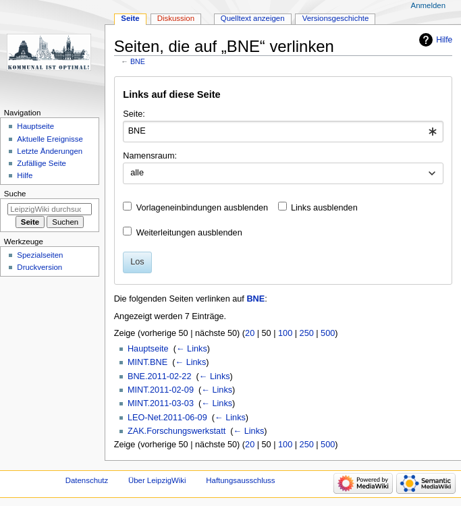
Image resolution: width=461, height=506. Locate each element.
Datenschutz (87, 480)
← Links (191, 349)
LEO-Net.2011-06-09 (167, 417)
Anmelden (428, 5)
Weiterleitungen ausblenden (189, 232)
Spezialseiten (40, 255)
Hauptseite (148, 349)
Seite (130, 18)
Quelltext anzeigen (253, 18)
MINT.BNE (147, 362)
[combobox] (283, 131)
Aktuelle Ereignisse (49, 139)
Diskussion (175, 18)
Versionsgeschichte (335, 18)
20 (249, 333)
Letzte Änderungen (49, 151)
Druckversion (39, 267)
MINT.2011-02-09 (161, 390)
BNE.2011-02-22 (160, 376)
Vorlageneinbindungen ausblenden (202, 208)
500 (328, 333)
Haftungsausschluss (240, 480)
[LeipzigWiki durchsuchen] (49, 209)
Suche (15, 194)
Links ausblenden (324, 208)
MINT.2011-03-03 (161, 403)
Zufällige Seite (41, 163)
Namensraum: (150, 156)
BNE (137, 61)
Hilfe (444, 40)
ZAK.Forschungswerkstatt (176, 431)
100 (285, 333)
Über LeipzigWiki (157, 480)
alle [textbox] (137, 172)
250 (307, 333)
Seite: (133, 114)
